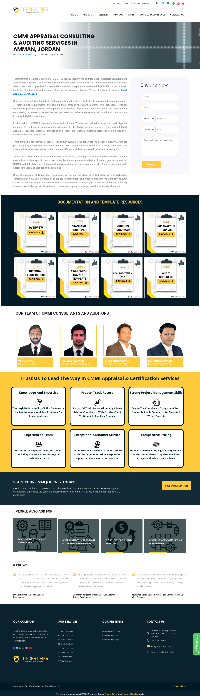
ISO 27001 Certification (66, 648)
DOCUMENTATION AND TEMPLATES (32, 542)
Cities (131, 14)
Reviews (118, 14)
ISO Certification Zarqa (110, 640)
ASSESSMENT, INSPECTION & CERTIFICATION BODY (78, 543)
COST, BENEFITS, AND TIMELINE (119, 543)
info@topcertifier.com (142, 3)
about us (88, 14)
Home (74, 14)
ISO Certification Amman (111, 631)
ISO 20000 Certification (66, 652)
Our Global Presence (152, 14)
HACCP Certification (65, 657)
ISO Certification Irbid (110, 635)
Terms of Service (130, 694)
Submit (151, 164)
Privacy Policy (180, 686)
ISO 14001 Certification (66, 635)
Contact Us (177, 14)
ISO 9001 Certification (66, 631)
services (104, 14)
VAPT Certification (64, 661)
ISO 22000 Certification (66, 644)
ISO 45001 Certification (66, 640)
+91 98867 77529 (120, 3)
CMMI (29, 54)
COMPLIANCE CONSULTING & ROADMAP (165, 543)
